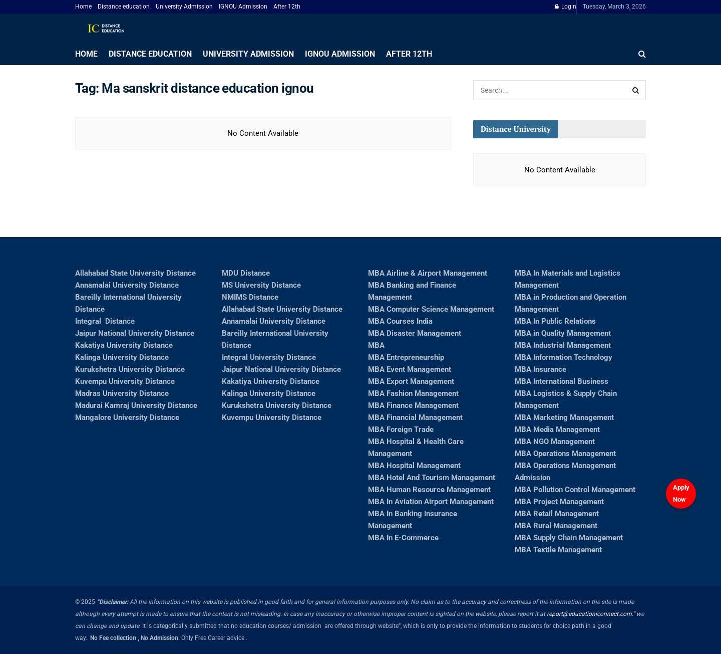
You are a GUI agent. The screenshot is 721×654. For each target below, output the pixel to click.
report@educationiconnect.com (589, 613)
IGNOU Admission (243, 6)
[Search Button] (636, 90)
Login (565, 6)
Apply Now (681, 493)
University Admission (184, 6)
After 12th (286, 6)
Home (83, 6)
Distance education (124, 6)
